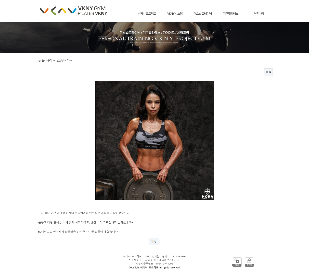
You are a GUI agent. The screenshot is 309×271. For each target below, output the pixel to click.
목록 (268, 71)
